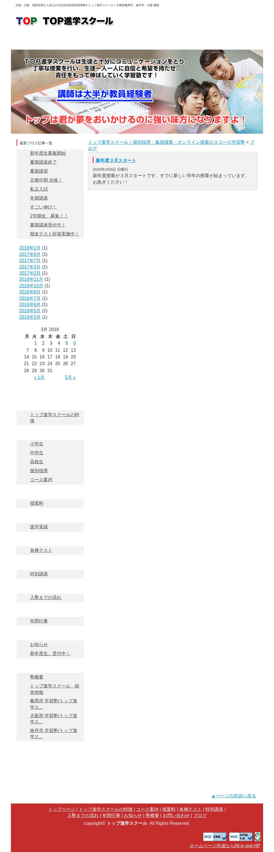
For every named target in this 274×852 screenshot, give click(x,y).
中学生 (36, 452)
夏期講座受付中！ (48, 225)
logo (65, 21)
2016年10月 (31, 285)
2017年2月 (30, 273)
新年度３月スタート (116, 160)
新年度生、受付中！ (50, 653)
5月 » (70, 377)
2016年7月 (30, 298)
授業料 (136, 40)
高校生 (36, 461)
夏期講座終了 (43, 162)
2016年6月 (30, 304)
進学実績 (170, 40)
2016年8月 (30, 292)
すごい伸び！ (43, 207)
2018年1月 (30, 248)
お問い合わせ (142, 22)
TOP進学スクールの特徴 (50, 401)
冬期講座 (39, 198)
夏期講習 (39, 171)
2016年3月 (30, 317)
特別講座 (50, 560)
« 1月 (39, 377)
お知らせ (50, 631)
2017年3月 (30, 267)
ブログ (50, 761)
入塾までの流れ (204, 40)
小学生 (36, 443)
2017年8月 (30, 254)
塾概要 (239, 40)
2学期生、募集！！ (49, 216)
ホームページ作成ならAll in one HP (225, 845)
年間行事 (50, 607)
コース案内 (102, 40)
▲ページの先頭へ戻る (233, 795)
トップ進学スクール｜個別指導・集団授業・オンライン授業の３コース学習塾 (166, 142)
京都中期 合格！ (46, 180)
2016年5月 (30, 310)
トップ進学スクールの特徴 (68, 40)
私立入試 (39, 189)
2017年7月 (30, 260)
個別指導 (39, 470)
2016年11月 (31, 279)
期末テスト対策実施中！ (54, 233)
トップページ (34, 40)
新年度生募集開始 (48, 153)
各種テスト (50, 536)
